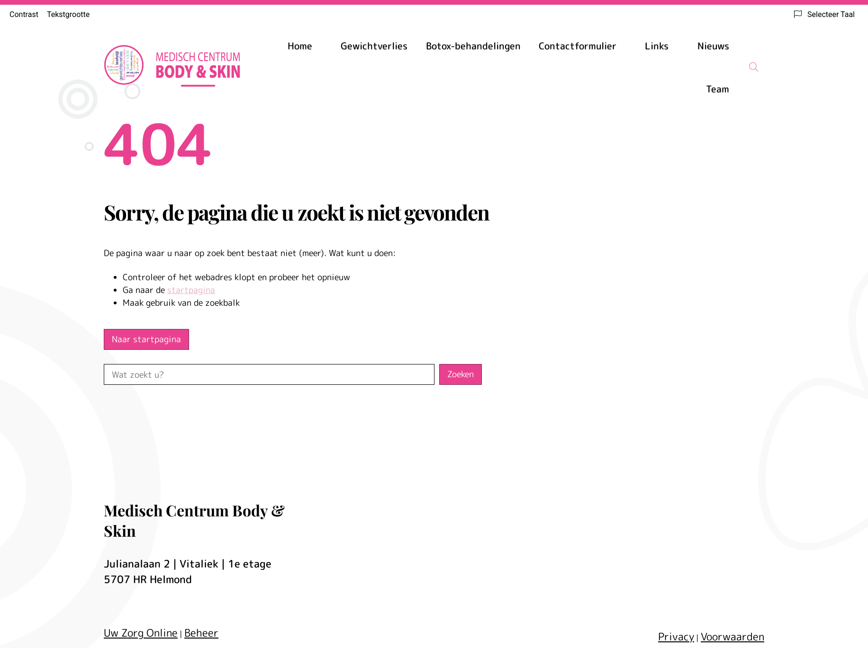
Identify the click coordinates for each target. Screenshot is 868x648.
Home (300, 45)
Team (717, 88)
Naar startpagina (146, 339)
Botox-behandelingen (473, 45)
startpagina (191, 290)
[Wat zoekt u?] (269, 374)
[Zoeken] (753, 66)
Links (657, 45)
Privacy (676, 636)
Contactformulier (577, 45)
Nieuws (713, 45)
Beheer (201, 632)
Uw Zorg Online (141, 632)
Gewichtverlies (374, 45)
